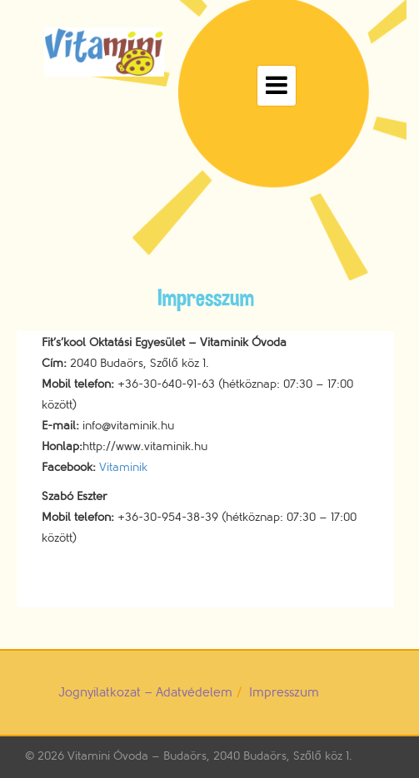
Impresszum (284, 693)
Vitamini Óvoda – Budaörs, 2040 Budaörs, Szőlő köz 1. (209, 756)
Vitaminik (123, 467)
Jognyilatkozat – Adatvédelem (145, 693)
